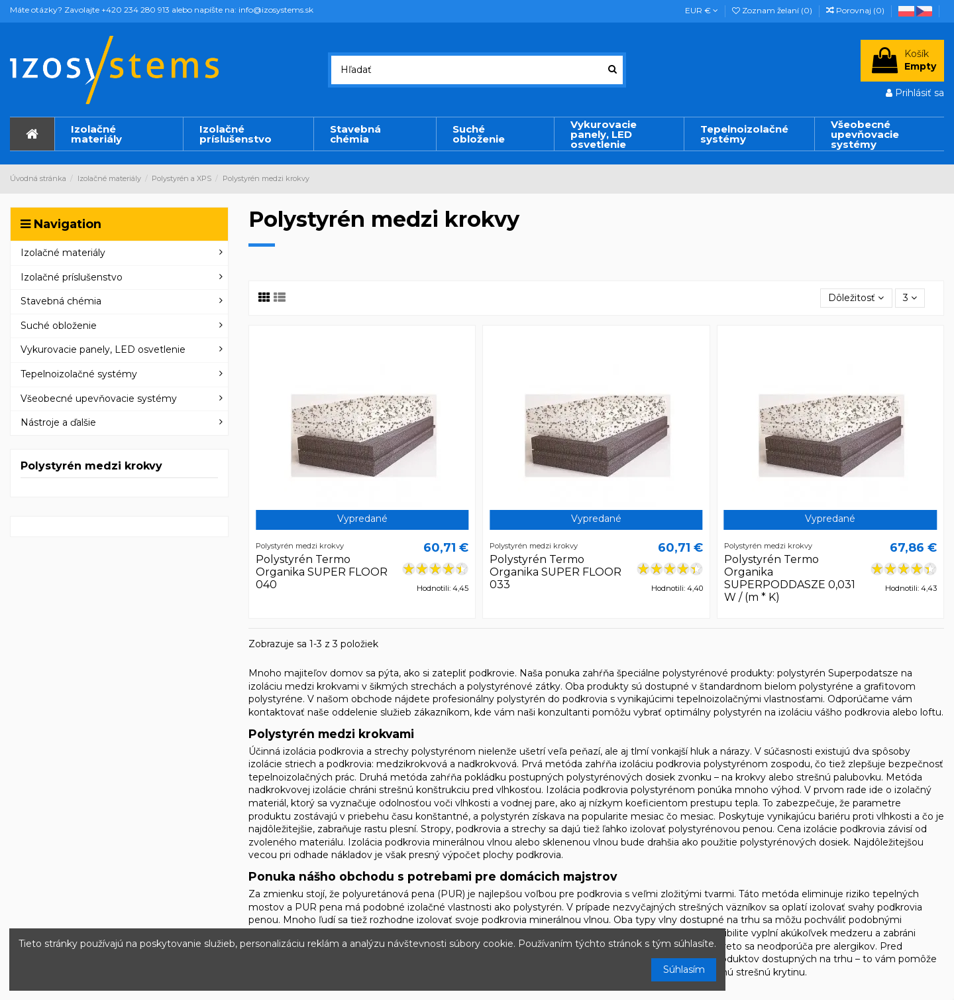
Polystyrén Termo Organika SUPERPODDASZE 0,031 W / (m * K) (789, 578)
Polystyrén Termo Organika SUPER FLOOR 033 (555, 572)
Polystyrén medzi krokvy (91, 466)
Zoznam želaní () (773, 10)
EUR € (701, 10)
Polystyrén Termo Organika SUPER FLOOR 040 (322, 572)
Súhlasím (684, 969)
